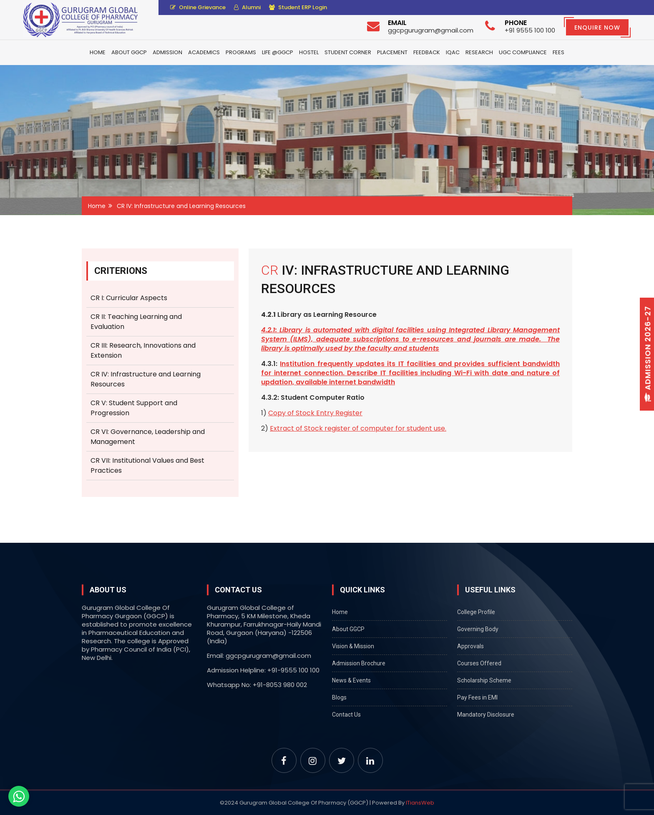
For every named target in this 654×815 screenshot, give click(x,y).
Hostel (309, 52)
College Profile (476, 612)
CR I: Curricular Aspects (129, 298)
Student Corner (347, 52)
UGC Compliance (523, 52)
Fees (558, 52)
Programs (241, 52)
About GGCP (129, 52)
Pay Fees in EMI (477, 697)
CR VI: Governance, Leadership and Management (148, 436)
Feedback (426, 52)
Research (479, 52)
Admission (167, 52)
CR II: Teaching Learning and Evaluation (136, 321)
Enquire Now (597, 27)
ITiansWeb (420, 803)
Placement (392, 52)
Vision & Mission (353, 646)
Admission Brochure (358, 663)
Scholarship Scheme (484, 680)
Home (98, 52)
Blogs (339, 697)
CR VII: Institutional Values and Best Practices (147, 465)
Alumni (247, 7)
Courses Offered (479, 663)
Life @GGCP (277, 52)
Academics (204, 52)
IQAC (453, 52)
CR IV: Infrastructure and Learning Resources (146, 379)
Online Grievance (198, 7)
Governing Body (477, 629)
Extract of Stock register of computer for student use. (358, 428)
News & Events (351, 680)
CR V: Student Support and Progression (134, 408)
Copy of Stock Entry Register (315, 413)
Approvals (470, 646)
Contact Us (346, 714)
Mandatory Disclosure (485, 714)
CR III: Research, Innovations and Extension (143, 350)
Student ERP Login (298, 7)
